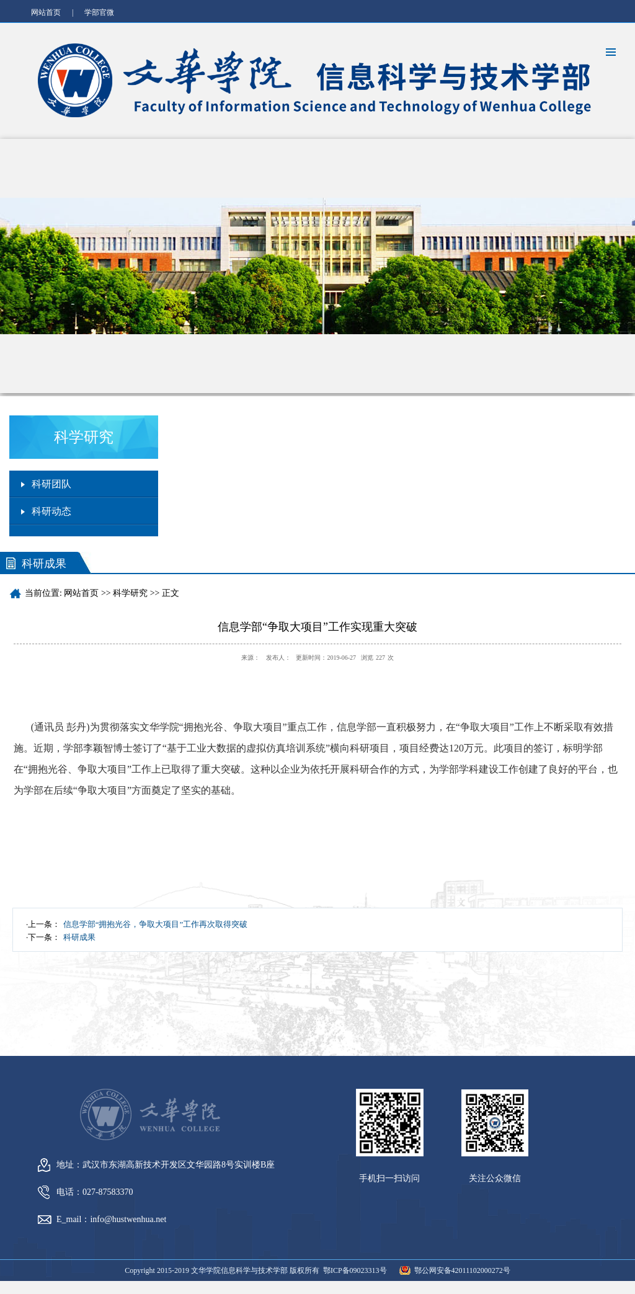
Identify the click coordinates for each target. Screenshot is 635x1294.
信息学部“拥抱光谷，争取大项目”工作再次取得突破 (155, 924)
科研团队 (51, 484)
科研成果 (79, 937)
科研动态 (51, 511)
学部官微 (99, 12)
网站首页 (46, 12)
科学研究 (130, 593)
